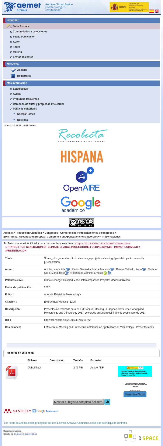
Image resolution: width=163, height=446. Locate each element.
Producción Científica (29, 232)
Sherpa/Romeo (26, 114)
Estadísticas (20, 88)
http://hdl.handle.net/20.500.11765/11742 (67, 319)
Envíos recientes (23, 57)
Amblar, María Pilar (55, 269)
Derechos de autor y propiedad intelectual (38, 104)
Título (16, 46)
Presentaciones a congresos (96, 232)
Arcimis (8, 232)
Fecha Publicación (24, 36)
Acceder (22, 69)
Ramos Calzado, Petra (129, 269)
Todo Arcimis (21, 26)
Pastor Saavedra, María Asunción (91, 269)
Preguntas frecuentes (26, 98)
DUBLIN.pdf (34, 367)
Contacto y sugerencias (25, 434)
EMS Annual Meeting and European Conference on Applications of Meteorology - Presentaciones (62, 236)
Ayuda (17, 93)
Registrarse (24, 75)
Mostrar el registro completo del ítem (78, 402)
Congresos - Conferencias (60, 232)
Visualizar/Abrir (135, 394)
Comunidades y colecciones (30, 31)
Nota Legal (8, 434)
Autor (16, 41)
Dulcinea (22, 119)
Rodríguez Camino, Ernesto (87, 272)
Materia (17, 51)
